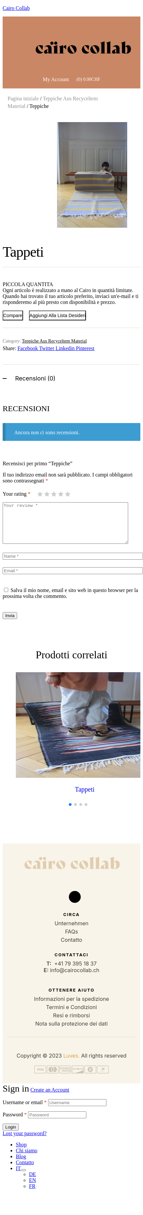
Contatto (25, 1170)
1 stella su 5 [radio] (40, 494)
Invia (9, 623)
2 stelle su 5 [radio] (46, 494)
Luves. (71, 1063)
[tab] (71, 377)
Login (10, 1135)
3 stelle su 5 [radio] (53, 494)
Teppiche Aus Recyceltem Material (54, 341)
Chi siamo (26, 1158)
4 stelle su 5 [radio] (60, 494)
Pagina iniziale (23, 98)
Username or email (25, 1110)
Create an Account (49, 1097)
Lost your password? (24, 1141)
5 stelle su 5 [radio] (67, 494)
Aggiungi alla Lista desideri (58, 315)
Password (15, 1122)
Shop (21, 1152)
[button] (129, 128)
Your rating (17, 494)
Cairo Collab (16, 8)
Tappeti (85, 797)
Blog (21, 1164)
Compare (12, 315)
